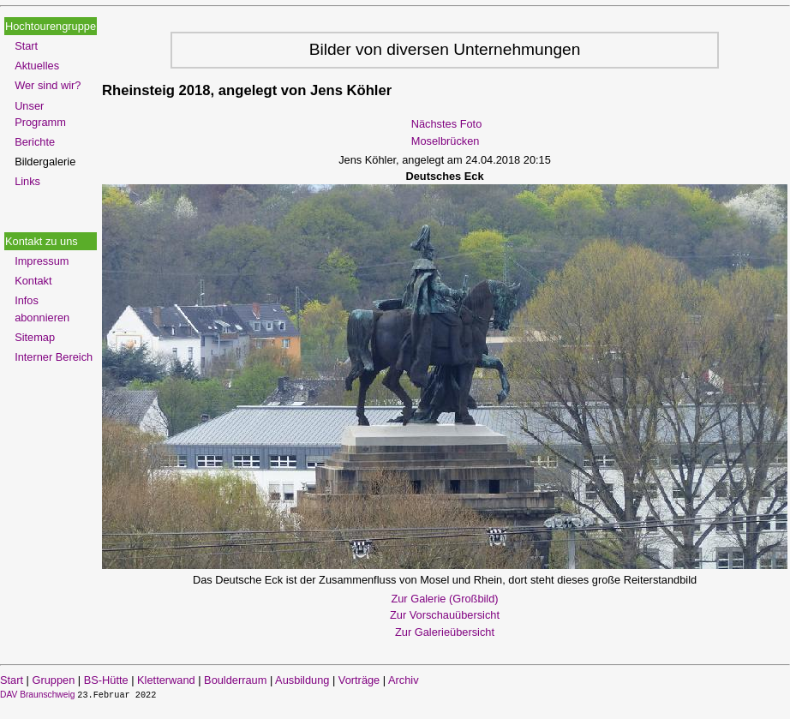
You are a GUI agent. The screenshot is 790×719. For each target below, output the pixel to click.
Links (27, 181)
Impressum (42, 261)
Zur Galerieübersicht (444, 632)
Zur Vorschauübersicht (445, 614)
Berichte (35, 141)
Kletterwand (166, 680)
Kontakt (33, 280)
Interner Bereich (54, 357)
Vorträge (359, 680)
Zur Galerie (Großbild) (444, 598)
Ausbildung (302, 680)
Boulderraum (235, 680)
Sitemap (35, 337)
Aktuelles (37, 65)
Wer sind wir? (48, 85)
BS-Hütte (106, 680)
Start (26, 45)
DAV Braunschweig (38, 694)
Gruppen (53, 680)
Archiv (403, 680)
